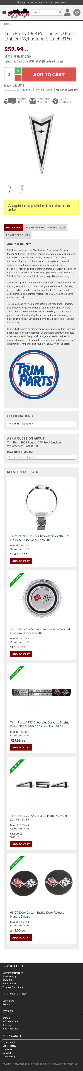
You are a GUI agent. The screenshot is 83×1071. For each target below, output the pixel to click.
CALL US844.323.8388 (65, 100)
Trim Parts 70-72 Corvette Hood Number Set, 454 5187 (38, 818)
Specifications (35, 227)
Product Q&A (57, 227)
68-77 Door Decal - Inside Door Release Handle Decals (37, 914)
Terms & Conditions (13, 987)
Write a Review (44, 90)
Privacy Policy (9, 976)
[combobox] (41, 457)
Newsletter (8, 1053)
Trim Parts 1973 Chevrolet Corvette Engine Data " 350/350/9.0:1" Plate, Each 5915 (39, 724)
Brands (6, 1018)
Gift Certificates (10, 1021)
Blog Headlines (10, 1028)
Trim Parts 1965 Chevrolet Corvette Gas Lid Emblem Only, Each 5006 (40, 631)
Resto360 (7, 980)
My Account (9, 1042)
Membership (9, 1056)
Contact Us (42, 2)
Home (7, 24)
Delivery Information (13, 972)
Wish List (7, 1049)
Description (14, 227)
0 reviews (26, 90)
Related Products (18, 235)
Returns (6, 1004)
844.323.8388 (25, 2)
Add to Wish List (67, 90)
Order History (9, 1046)
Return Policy (9, 983)
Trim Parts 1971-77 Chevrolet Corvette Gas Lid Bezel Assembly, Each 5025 (40, 538)
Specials (7, 1025)
